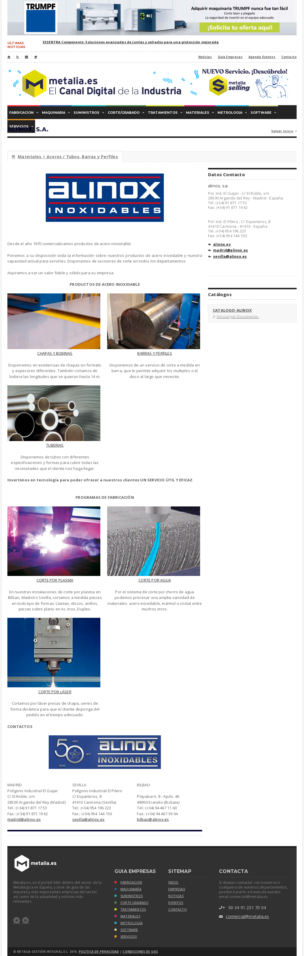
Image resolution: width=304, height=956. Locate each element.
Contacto (289, 57)
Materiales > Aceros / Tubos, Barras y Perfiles (65, 156)
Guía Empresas (230, 57)
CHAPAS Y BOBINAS (54, 353)
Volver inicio (284, 131)
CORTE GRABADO (131, 903)
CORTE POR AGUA (154, 580)
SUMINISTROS (129, 896)
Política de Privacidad (99, 951)
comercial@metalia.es (244, 917)
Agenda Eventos (262, 57)
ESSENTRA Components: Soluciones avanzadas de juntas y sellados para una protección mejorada (131, 42)
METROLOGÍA (129, 923)
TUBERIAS (55, 445)
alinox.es (219, 245)
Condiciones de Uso (140, 951)
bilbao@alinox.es (153, 819)
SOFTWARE (126, 930)
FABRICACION (128, 882)
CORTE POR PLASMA (55, 580)
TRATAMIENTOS (130, 909)
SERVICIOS (126, 937)
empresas (176, 889)
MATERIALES (127, 916)
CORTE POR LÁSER (54, 691)
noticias (175, 896)
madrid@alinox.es (24, 819)
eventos (175, 903)
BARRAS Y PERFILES (154, 353)
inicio (173, 882)
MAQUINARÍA (128, 889)
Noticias (205, 57)
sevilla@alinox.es (88, 819)
